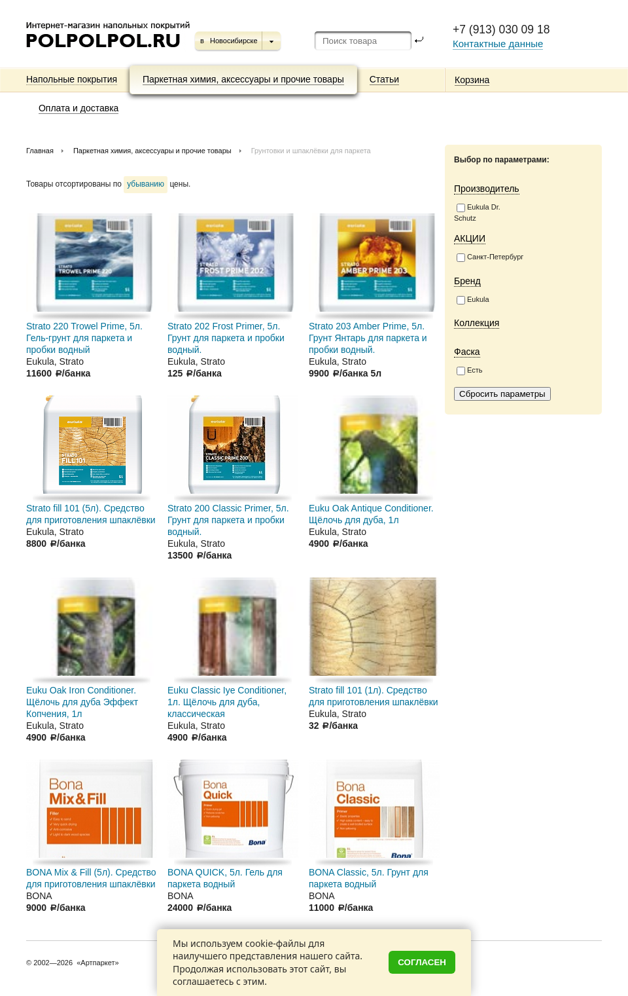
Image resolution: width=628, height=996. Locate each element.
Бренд (467, 281)
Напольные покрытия (71, 79)
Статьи (384, 79)
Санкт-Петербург (490, 257)
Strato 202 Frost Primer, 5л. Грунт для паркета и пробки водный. (226, 338)
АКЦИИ (469, 238)
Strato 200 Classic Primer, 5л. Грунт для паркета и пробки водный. (228, 520)
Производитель (486, 188)
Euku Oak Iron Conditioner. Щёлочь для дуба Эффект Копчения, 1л (82, 702)
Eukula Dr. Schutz (477, 212)
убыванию (145, 184)
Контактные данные (498, 43)
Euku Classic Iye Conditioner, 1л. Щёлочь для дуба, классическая (227, 702)
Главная (40, 151)
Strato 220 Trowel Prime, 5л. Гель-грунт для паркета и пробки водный (84, 338)
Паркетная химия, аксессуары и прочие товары (243, 79)
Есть (469, 370)
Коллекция (476, 323)
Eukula (473, 299)
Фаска (467, 351)
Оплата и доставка (78, 108)
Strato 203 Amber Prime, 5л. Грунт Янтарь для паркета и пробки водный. (368, 338)
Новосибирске (234, 41)
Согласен (422, 962)
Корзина (472, 80)
